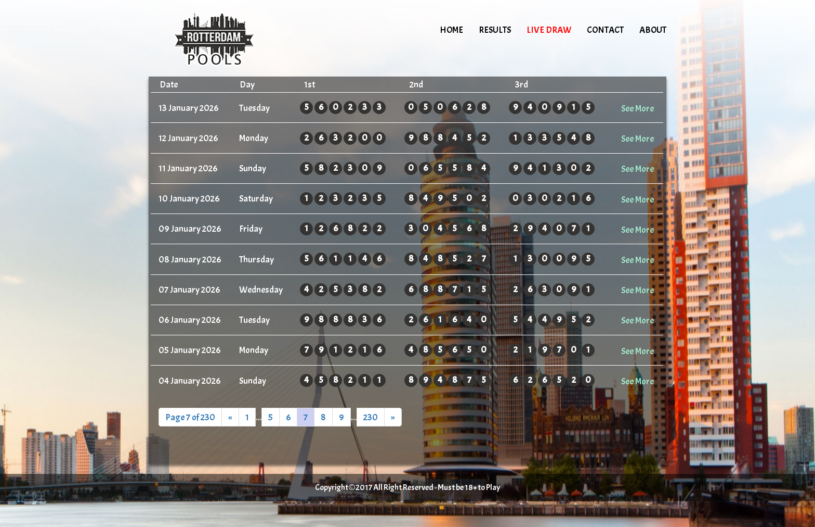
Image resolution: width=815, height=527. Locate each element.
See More (637, 108)
